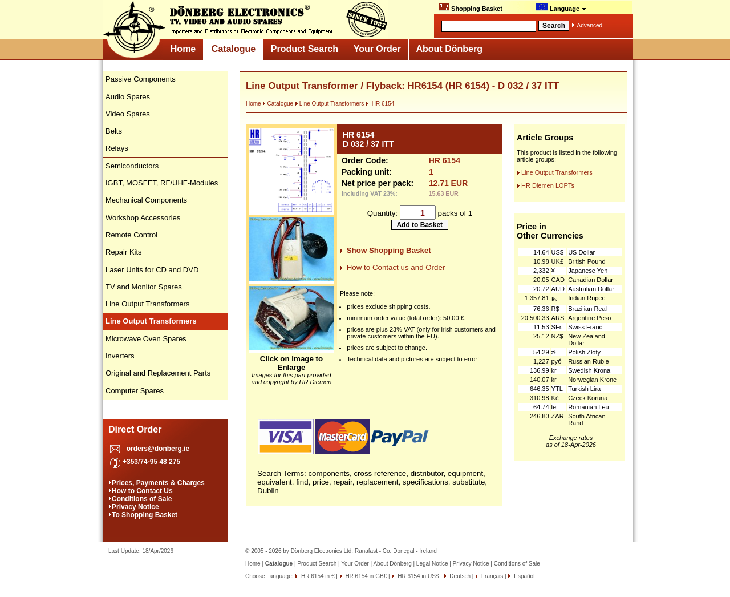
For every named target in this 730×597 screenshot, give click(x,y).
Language (561, 7)
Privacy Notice (135, 507)
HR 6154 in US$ (417, 576)
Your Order (377, 49)
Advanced (589, 25)
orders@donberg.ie (158, 449)
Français (491, 576)
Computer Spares (135, 390)
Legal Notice (432, 563)
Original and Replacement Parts (158, 373)
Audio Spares (128, 96)
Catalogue (234, 49)
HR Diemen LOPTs (547, 185)
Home (183, 49)
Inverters (120, 356)
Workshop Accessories (143, 217)
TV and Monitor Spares (144, 287)
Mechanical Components (146, 200)
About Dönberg (449, 49)
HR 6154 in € (316, 576)
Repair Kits (124, 252)
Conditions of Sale (142, 499)
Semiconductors (132, 166)
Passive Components (141, 79)
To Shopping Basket (144, 515)
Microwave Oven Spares (146, 338)
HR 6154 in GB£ (365, 576)
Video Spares (128, 114)
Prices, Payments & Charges (158, 483)
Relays (117, 148)
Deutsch (459, 576)
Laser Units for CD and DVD (152, 269)
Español (523, 576)
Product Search (304, 49)
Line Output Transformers (147, 304)
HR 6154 (380, 103)
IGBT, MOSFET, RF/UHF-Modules (162, 183)
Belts (114, 131)
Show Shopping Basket (389, 250)
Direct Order (134, 429)
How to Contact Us (142, 491)
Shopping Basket (470, 7)
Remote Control (131, 235)
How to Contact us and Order (396, 267)
